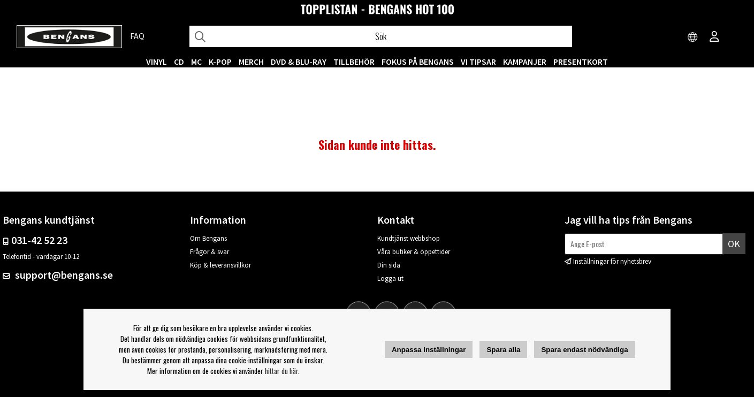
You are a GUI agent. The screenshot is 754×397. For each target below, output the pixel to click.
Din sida (388, 265)
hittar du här (281, 370)
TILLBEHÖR (354, 61)
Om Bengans (208, 238)
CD (179, 61)
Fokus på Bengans (418, 61)
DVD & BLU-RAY (298, 61)
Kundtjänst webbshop (408, 238)
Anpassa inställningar (429, 350)
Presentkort (580, 61)
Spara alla (503, 350)
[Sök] (381, 36)
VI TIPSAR (478, 61)
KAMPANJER (524, 61)
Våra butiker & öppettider (413, 251)
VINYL (156, 61)
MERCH (251, 61)
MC (196, 61)
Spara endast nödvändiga (584, 350)
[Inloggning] (714, 37)
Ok (734, 244)
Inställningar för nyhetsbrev (612, 261)
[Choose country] (693, 37)
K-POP (220, 61)
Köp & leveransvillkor (220, 265)
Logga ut (390, 278)
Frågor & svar (209, 251)
